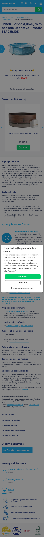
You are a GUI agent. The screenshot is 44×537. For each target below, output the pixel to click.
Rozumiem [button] (22, 276)
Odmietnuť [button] (23, 283)
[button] (22, 288)
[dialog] (22, 268)
